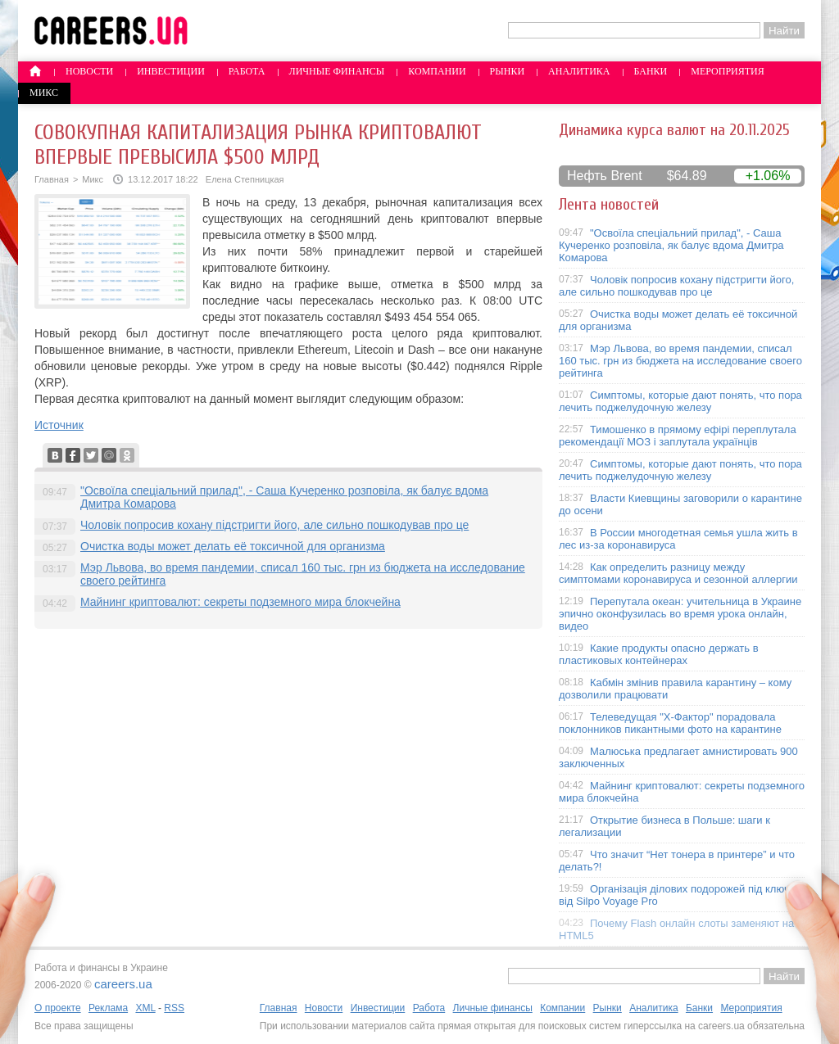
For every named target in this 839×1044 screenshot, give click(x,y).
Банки (651, 71)
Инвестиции (171, 71)
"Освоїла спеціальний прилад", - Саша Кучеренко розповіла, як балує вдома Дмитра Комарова (671, 245)
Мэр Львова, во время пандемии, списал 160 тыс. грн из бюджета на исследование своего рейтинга (680, 360)
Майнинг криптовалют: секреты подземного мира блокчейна (240, 601)
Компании (436, 71)
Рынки (507, 71)
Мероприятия (727, 71)
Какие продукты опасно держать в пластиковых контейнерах (659, 654)
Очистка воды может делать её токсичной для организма (232, 546)
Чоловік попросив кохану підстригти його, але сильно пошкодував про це (274, 524)
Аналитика (579, 71)
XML (145, 1008)
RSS (174, 1008)
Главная (51, 179)
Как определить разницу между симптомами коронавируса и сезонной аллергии (678, 573)
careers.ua (123, 984)
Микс (43, 92)
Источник (59, 425)
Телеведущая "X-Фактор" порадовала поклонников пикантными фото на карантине (670, 723)
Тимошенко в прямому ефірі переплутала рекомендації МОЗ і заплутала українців (677, 435)
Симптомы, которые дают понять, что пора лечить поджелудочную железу (680, 401)
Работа (247, 71)
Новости (89, 71)
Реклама (108, 1008)
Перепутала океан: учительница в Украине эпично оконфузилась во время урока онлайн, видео (680, 613)
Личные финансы (337, 71)
